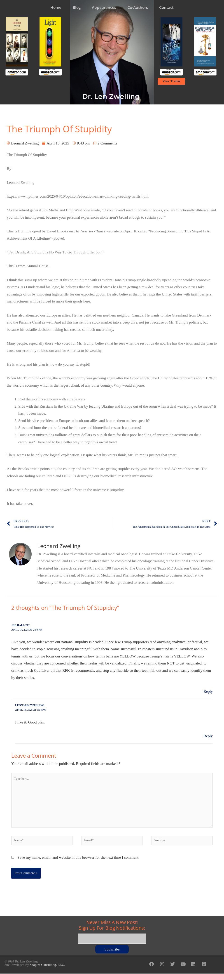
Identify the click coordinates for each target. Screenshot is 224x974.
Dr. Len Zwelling (111, 96)
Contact (166, 7)
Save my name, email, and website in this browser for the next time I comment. (78, 858)
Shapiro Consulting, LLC (47, 965)
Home (55, 7)
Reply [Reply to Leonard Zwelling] (208, 736)
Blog (77, 7)
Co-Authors (137, 7)
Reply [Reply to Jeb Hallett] (208, 691)
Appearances (104, 7)
